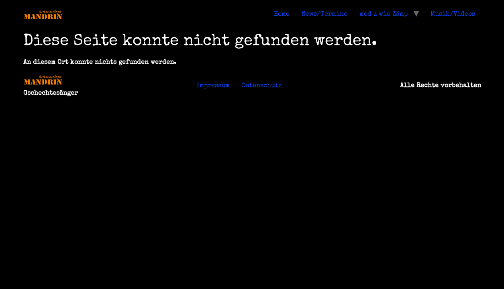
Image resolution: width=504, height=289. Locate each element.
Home (282, 14)
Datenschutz (262, 86)
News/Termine (324, 14)
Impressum (213, 86)
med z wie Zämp (383, 14)
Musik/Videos (453, 14)
